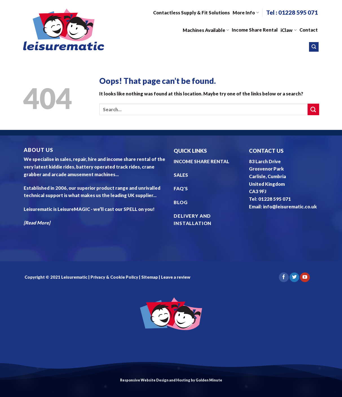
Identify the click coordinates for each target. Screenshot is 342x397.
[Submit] (313, 109)
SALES (181, 175)
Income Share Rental (255, 30)
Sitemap (149, 277)
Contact (308, 30)
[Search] (314, 47)
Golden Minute (209, 380)
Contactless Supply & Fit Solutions (191, 13)
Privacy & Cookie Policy (114, 277)
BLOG (180, 202)
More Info (246, 13)
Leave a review (175, 277)
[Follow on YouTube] (305, 277)
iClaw (288, 30)
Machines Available (206, 30)
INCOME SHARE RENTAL (201, 161)
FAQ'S (181, 188)
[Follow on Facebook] (283, 277)
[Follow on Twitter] (294, 277)
